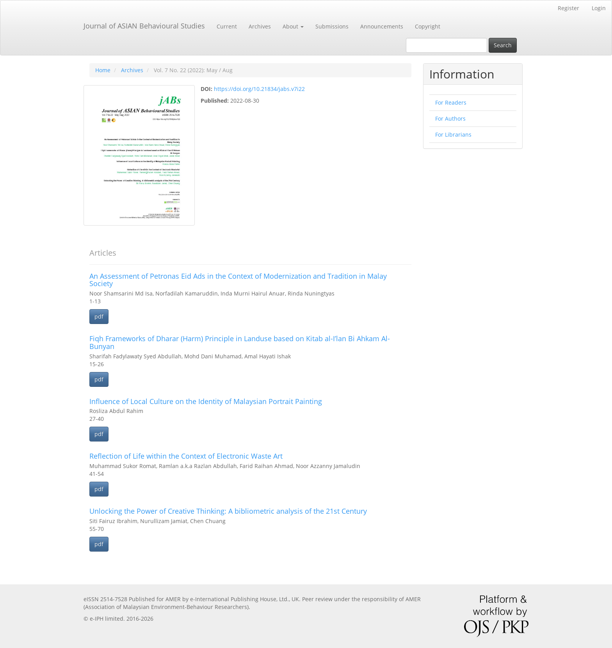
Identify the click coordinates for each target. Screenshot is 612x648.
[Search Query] (446, 45)
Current (227, 26)
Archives (260, 26)
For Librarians (453, 134)
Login (599, 8)
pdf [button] (98, 316)
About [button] (293, 26)
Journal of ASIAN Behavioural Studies (144, 25)
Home (102, 70)
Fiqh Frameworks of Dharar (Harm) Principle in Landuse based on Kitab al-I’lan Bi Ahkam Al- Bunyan (239, 342)
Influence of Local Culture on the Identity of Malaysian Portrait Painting (205, 401)
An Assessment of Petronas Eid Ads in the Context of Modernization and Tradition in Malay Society (238, 279)
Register (568, 8)
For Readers (450, 102)
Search (503, 45)
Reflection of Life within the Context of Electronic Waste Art (186, 456)
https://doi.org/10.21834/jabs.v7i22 (259, 89)
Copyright (427, 26)
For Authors (450, 118)
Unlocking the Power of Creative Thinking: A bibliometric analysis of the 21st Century (228, 511)
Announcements (381, 26)
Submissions (332, 26)
